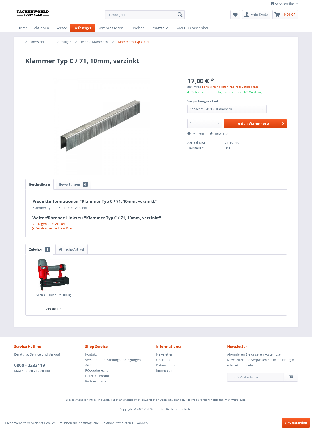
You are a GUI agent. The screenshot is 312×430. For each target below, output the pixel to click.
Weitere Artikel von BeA (52, 228)
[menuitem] (145, 14)
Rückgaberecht (96, 370)
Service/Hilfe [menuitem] (283, 4)
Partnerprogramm (98, 381)
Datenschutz (165, 365)
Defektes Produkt (98, 376)
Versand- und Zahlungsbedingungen (113, 360)
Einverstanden (296, 423)
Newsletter (164, 354)
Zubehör (39, 249)
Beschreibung (39, 184)
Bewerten (220, 133)
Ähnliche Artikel (71, 249)
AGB (88, 365)
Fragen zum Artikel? (49, 224)
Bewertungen (73, 184)
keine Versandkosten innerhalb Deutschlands (230, 87)
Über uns (163, 360)
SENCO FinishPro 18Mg (53, 295)
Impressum (164, 370)
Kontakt (91, 354)
